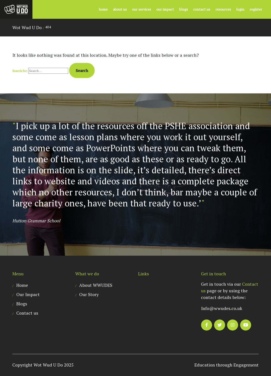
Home (103, 9)
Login (240, 9)
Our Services (141, 9)
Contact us (201, 9)
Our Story (89, 294)
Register (256, 9)
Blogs (183, 9)
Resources (223, 9)
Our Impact (165, 9)
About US (120, 9)
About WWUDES (95, 285)
